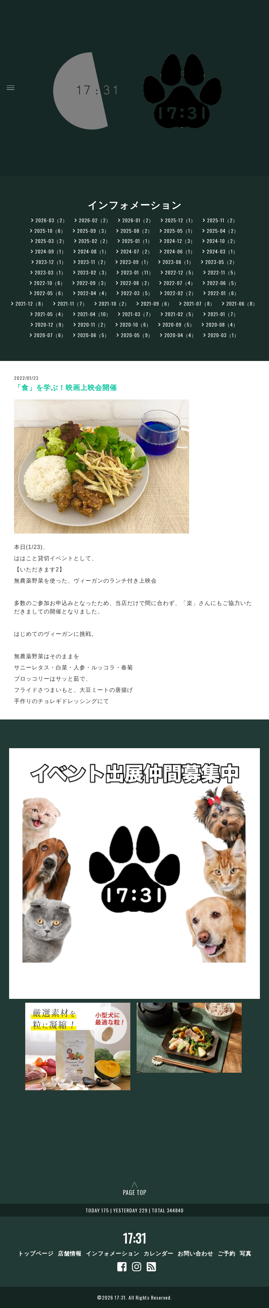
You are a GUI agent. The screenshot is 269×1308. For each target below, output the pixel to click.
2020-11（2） (93, 324)
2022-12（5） (180, 272)
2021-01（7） (223, 314)
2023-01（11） (137, 272)
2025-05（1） (179, 230)
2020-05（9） (137, 335)
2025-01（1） (137, 240)
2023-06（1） (178, 261)
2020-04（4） (180, 335)
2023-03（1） (50, 272)
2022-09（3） (93, 282)
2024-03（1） (222, 251)
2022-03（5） (137, 293)
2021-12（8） (30, 303)
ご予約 (226, 1253)
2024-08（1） (93, 251)
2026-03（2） (51, 220)
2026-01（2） (138, 220)
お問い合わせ (195, 1253)
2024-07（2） (136, 251)
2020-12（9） (51, 324)
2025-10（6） (50, 230)
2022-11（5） (223, 272)
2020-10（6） (135, 324)
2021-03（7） (138, 314)
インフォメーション (112, 1253)
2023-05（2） (221, 261)
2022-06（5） (223, 282)
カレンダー (158, 1253)
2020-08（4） (222, 324)
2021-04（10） (94, 314)
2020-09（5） (179, 324)
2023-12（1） (51, 261)
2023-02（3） (93, 272)
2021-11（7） (72, 303)
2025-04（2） (223, 230)
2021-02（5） (180, 314)
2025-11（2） (222, 220)
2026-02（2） (95, 220)
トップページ (36, 1253)
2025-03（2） (51, 240)
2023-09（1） (135, 261)
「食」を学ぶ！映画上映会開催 (65, 387)
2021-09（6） (156, 303)
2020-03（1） (223, 335)
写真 (245, 1253)
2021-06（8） (242, 303)
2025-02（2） (94, 240)
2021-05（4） (50, 314)
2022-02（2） (180, 293)
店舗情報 (70, 1253)
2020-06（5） (93, 335)
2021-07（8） (199, 303)
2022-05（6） (50, 293)
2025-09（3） (93, 230)
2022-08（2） (136, 282)
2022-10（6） (49, 282)
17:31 (134, 1238)
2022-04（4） (93, 293)
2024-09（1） (51, 251)
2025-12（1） (180, 220)
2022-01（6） (223, 293)
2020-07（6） (50, 335)
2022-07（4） (180, 282)
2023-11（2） (93, 261)
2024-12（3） (179, 240)
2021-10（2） (114, 303)
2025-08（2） (136, 230)
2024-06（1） (179, 251)
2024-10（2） (222, 240)
